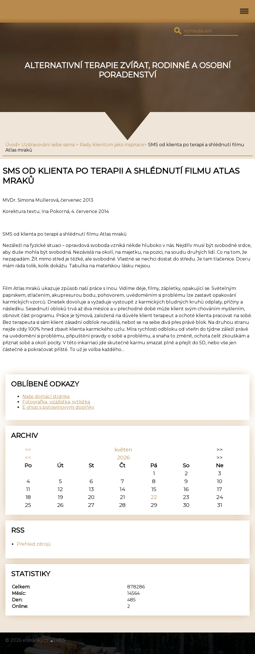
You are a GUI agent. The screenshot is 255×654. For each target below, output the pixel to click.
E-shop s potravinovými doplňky (58, 407)
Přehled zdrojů (34, 544)
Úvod (11, 144)
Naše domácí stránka (46, 396)
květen (123, 449)
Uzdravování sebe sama (48, 144)
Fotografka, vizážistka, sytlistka (56, 402)
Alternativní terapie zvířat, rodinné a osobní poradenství (128, 70)
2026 (123, 457)
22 (154, 497)
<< (28, 449)
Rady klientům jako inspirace (112, 144)
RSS (60, 640)
